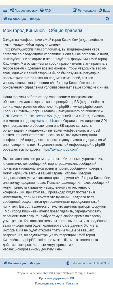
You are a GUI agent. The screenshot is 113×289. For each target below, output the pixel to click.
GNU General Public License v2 (27, 116)
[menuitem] (23, 10)
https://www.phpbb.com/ (60, 149)
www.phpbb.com (49, 121)
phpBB (47, 273)
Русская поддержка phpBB (56, 278)
